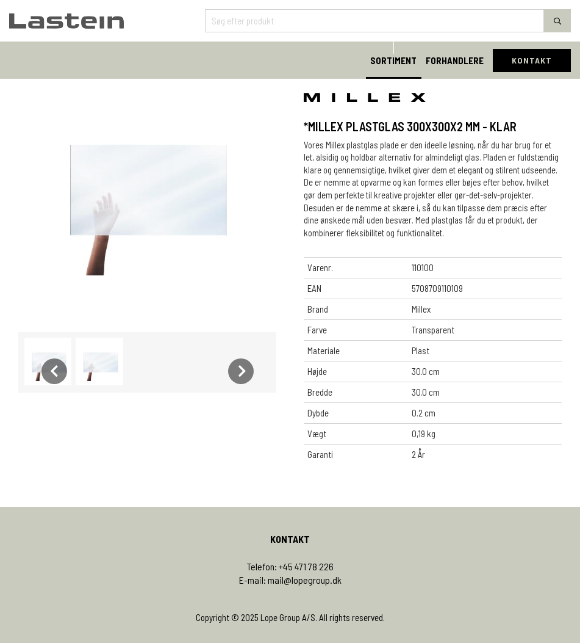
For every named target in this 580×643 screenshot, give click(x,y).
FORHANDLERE (455, 60)
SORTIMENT (393, 60)
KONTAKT (532, 60)
